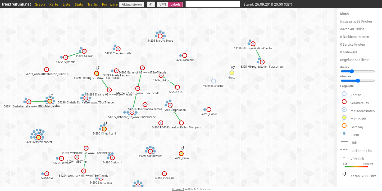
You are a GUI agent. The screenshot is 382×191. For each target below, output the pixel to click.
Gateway (357, 127)
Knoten (356, 95)
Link (354, 143)
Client (355, 135)
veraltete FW (360, 103)
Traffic (92, 4)
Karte (53, 4)
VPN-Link (357, 159)
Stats (79, 4)
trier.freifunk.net (16, 4)
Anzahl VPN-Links (363, 176)
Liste (66, 4)
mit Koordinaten (363, 111)
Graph (40, 4)
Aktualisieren (132, 4)
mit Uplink (358, 119)
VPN (163, 4)
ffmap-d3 (178, 189)
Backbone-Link (361, 151)
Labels (175, 4)
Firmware (110, 4)
